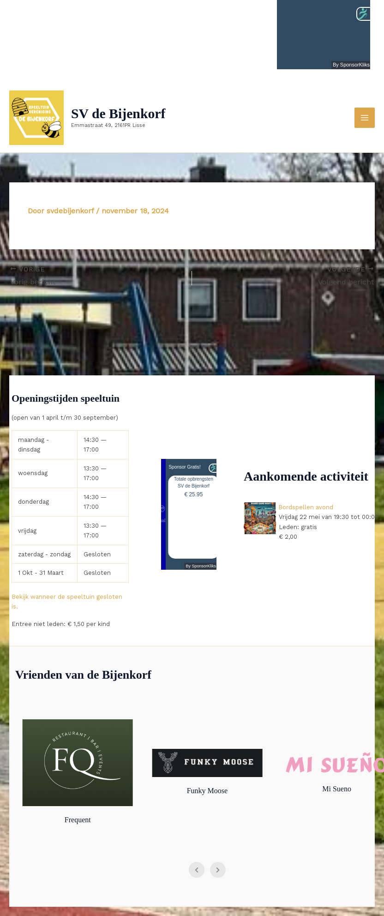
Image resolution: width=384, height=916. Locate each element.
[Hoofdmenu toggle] (364, 118)
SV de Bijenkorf (120, 114)
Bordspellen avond (306, 507)
